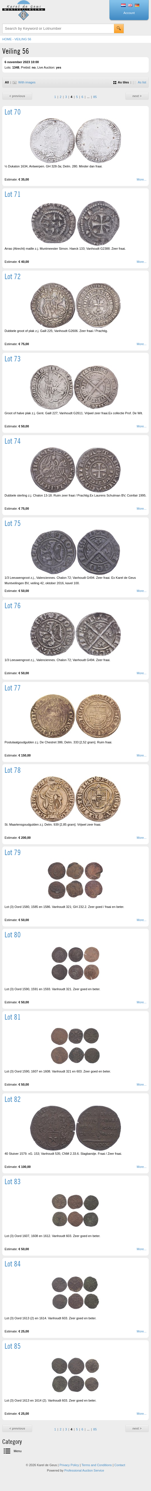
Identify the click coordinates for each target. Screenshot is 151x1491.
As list (139, 82)
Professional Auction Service (84, 1470)
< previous (17, 96)
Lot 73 (13, 358)
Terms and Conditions (96, 1465)
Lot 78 (13, 770)
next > (137, 96)
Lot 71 (13, 194)
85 (95, 97)
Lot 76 (13, 605)
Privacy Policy (69, 1465)
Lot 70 (13, 111)
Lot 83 (13, 1181)
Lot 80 (13, 934)
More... (141, 179)
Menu (18, 1451)
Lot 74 (13, 441)
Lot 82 (13, 1099)
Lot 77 (13, 687)
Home (7, 39)
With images (24, 82)
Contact (119, 1465)
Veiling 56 (23, 39)
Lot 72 (13, 276)
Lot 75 (13, 523)
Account (129, 13)
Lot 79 (13, 852)
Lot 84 (13, 1263)
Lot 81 (13, 1016)
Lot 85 (13, 1346)
